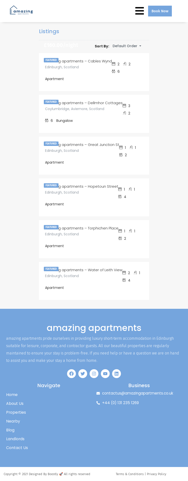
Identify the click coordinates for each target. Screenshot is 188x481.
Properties (16, 412)
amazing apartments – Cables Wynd (78, 61)
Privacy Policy (156, 474)
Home (12, 394)
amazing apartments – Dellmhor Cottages (84, 102)
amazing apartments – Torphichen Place (81, 228)
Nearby (13, 421)
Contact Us (17, 448)
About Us (15, 403)
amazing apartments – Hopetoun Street (81, 186)
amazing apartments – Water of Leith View (83, 269)
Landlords (15, 439)
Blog (10, 430)
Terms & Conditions (130, 474)
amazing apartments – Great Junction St (82, 144)
